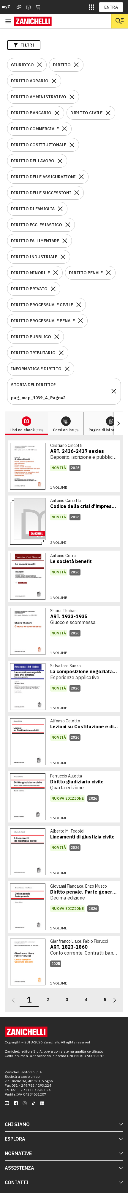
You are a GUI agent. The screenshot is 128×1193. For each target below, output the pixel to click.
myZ (6, 7)
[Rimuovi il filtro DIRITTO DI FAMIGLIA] (60, 209)
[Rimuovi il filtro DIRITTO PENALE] (108, 273)
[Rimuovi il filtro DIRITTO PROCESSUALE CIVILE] (78, 305)
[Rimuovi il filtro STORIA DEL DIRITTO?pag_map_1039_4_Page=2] (113, 391)
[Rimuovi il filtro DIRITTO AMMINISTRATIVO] (72, 97)
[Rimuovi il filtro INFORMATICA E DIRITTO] (67, 368)
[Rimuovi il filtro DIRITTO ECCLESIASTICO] (67, 225)
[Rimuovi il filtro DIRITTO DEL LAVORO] (60, 161)
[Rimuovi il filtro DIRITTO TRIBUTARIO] (61, 352)
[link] (64, 466)
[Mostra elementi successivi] (118, 423)
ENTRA (111, 7)
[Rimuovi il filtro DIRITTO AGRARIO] (54, 81)
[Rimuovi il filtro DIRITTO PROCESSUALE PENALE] (80, 321)
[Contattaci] (28, 7)
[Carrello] (38, 7)
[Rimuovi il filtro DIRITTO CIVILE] (108, 113)
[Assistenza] (19, 7)
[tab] (26, 423)
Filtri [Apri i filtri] (23, 45)
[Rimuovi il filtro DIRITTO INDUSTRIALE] (63, 257)
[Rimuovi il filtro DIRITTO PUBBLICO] (56, 336)
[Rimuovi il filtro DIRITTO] (76, 65)
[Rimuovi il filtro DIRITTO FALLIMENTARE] (64, 241)
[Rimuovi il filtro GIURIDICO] (39, 65)
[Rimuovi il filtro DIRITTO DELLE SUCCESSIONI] (76, 193)
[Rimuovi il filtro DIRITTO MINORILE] (55, 273)
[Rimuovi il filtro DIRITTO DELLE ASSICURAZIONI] (81, 177)
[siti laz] (91, 7)
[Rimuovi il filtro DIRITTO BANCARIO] (57, 113)
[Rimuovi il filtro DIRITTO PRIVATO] (53, 289)
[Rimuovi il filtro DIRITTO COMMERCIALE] (64, 129)
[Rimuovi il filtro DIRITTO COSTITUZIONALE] (72, 145)
